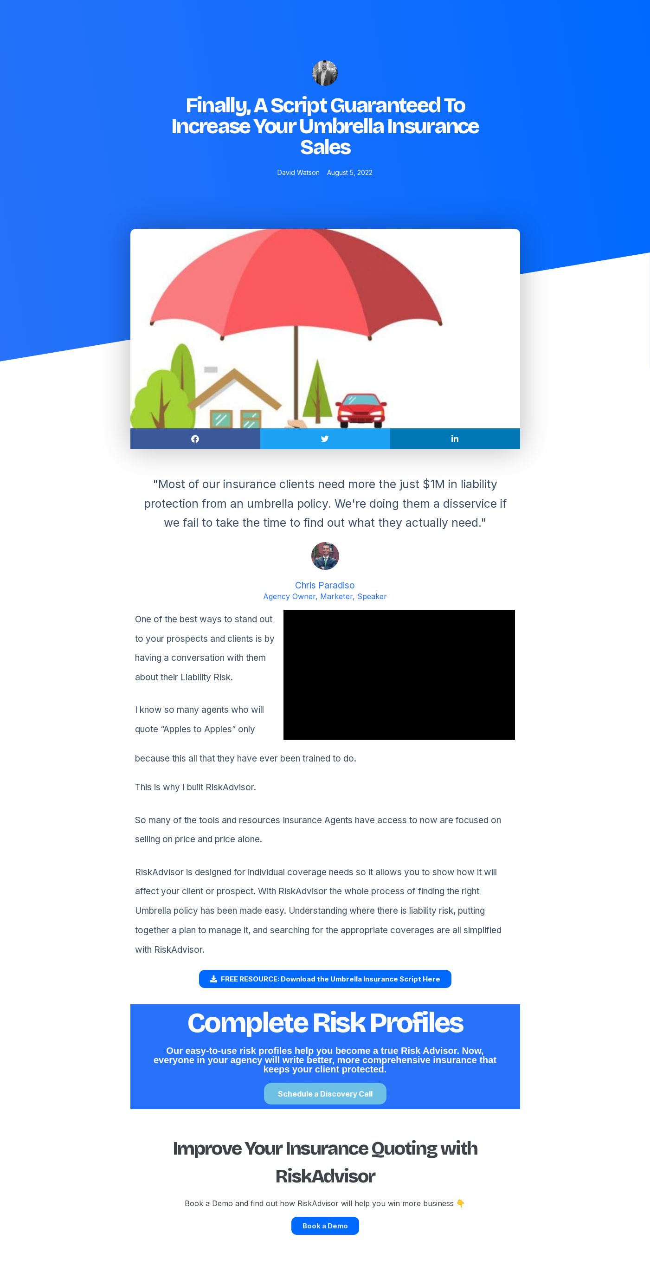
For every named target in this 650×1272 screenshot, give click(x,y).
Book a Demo (325, 1225)
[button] (195, 438)
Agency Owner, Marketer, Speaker (325, 596)
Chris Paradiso (325, 585)
